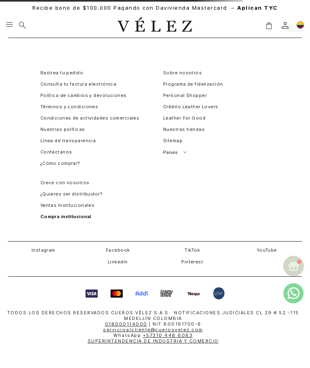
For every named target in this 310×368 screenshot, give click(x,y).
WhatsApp (153, 335)
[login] (285, 25)
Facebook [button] (118, 250)
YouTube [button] (267, 250)
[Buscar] (22, 25)
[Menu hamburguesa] (9, 25)
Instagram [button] (43, 250)
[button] (268, 25)
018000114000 (126, 324)
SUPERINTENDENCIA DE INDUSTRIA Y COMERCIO (153, 341)
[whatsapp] (293, 293)
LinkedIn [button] (118, 262)
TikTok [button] (192, 250)
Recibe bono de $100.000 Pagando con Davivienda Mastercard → (155, 8)
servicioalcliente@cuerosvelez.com (153, 329)
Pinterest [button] (192, 262)
